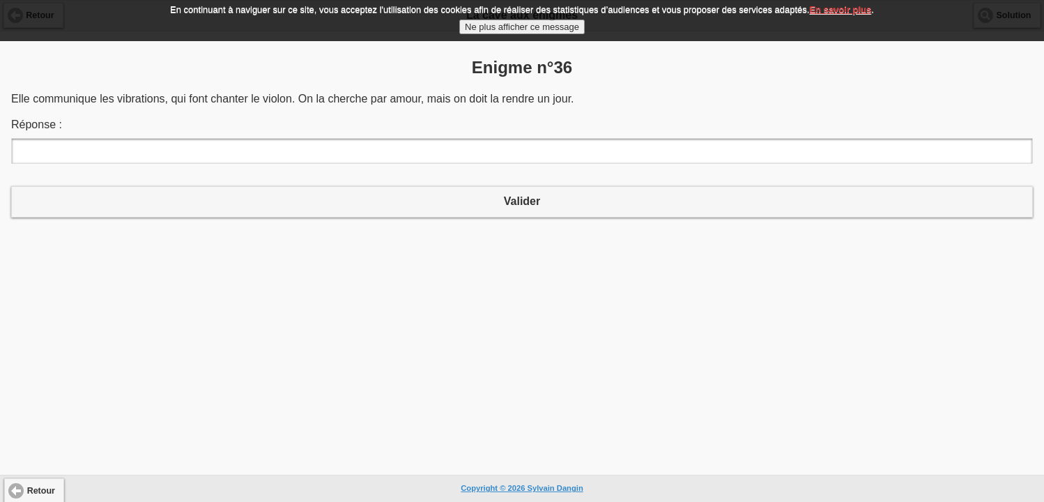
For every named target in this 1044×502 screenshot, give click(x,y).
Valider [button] (522, 201)
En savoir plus (840, 6)
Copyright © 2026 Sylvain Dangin (522, 488)
